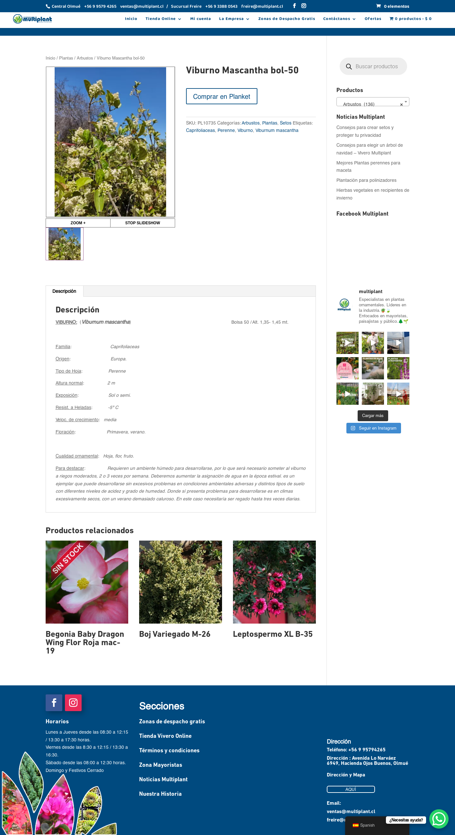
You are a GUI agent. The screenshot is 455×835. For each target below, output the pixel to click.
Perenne (226, 130)
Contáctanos (336, 20)
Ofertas (373, 20)
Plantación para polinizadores (366, 180)
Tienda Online (161, 20)
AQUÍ (350, 789)
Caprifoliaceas (200, 130)
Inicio (131, 20)
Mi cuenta (200, 20)
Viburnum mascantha (277, 130)
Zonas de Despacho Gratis (286, 20)
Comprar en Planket (221, 96)
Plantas (66, 57)
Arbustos (85, 57)
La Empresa (231, 20)
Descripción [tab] (64, 291)
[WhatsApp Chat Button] (439, 819)
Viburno (245, 130)
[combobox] (373, 101)
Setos (285, 122)
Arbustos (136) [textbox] (371, 104)
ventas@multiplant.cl (351, 811)
